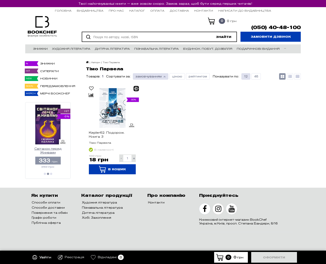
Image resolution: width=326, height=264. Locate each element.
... (285, 47)
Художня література (71, 48)
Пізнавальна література (156, 48)
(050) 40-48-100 (276, 27)
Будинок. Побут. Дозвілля (207, 48)
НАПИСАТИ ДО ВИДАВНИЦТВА (244, 10)
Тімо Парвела (100, 142)
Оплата (157, 10)
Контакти (203, 10)
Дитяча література (112, 48)
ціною (177, 76)
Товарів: (93, 76)
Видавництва (90, 10)
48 (256, 76)
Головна (63, 10)
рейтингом (198, 76)
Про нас (116, 10)
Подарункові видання (258, 48)
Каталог (137, 10)
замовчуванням (149, 76)
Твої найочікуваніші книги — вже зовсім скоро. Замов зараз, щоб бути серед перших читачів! (165, 4)
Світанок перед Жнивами (48, 150)
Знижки (40, 48)
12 (246, 76)
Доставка (179, 10)
